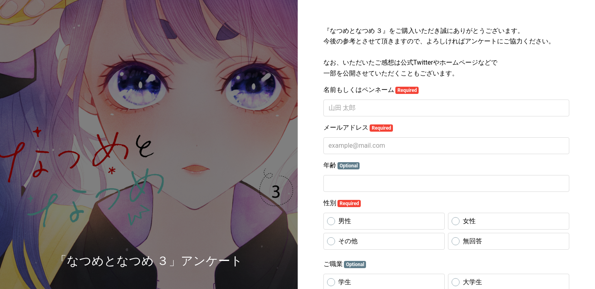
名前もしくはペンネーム (371, 90)
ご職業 (344, 264)
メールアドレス (358, 128)
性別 (342, 203)
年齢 (341, 165)
